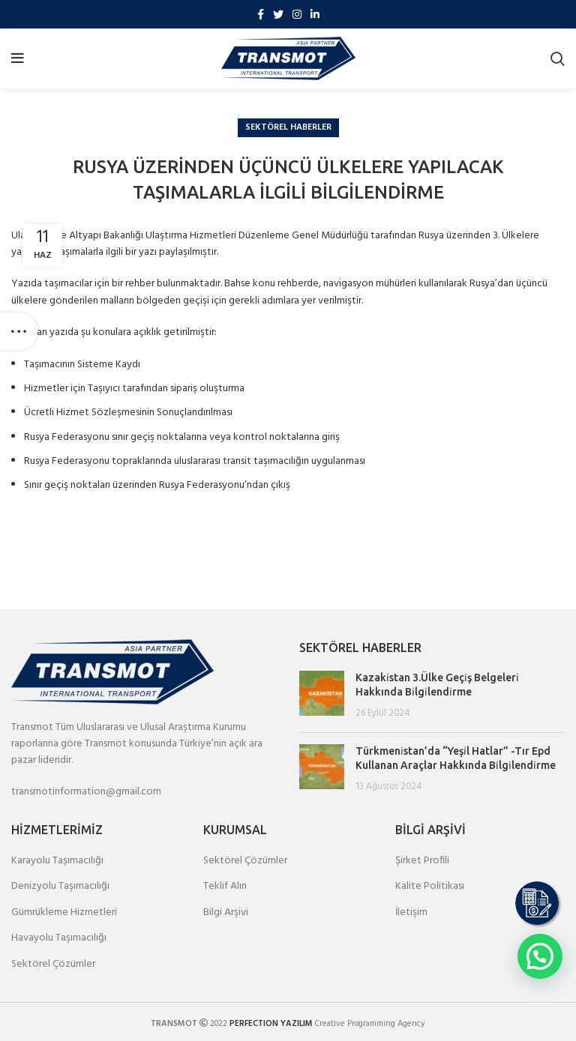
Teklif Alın (225, 886)
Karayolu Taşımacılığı (57, 861)
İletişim (411, 912)
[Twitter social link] (278, 14)
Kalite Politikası (429, 886)
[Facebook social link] (260, 14)
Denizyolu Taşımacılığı (60, 886)
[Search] (557, 58)
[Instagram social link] (297, 14)
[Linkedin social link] (315, 14)
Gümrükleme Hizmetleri (64, 912)
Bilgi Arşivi (225, 912)
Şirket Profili (422, 861)
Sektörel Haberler (288, 127)
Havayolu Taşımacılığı (58, 938)
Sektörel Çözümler (53, 964)
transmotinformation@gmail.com (86, 791)
